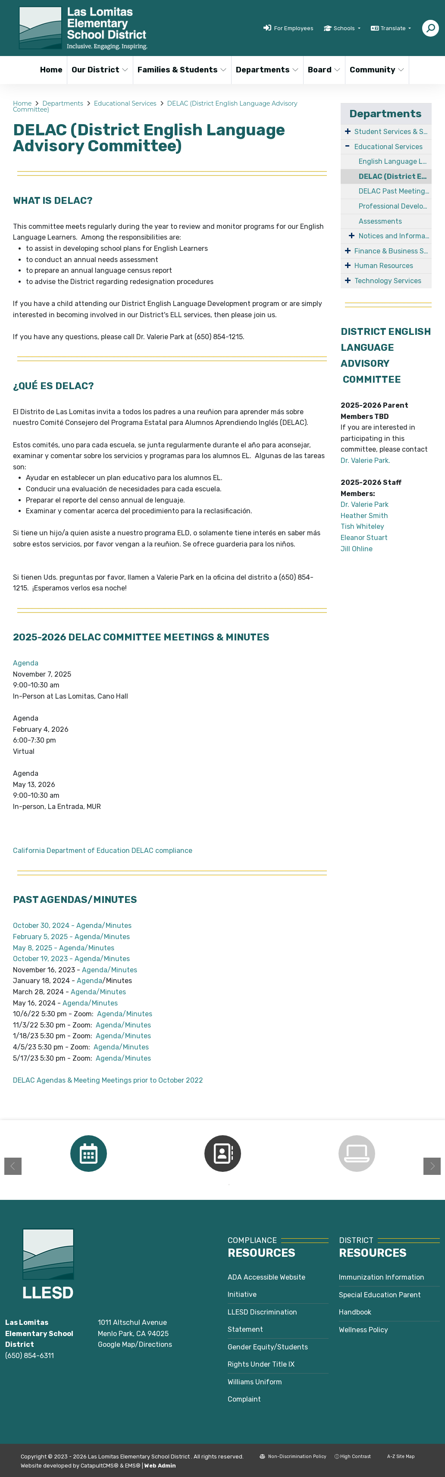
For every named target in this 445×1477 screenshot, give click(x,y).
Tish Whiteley (362, 526)
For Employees (293, 28)
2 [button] (229, 1184)
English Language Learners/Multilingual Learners (395, 161)
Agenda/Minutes (109, 970)
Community (376, 70)
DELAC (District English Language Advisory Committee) (395, 176)
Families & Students (179, 70)
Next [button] (432, 1166)
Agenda (25, 663)
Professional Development (395, 206)
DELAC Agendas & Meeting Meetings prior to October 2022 (108, 1080)
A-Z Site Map (397, 1456)
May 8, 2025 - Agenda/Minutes (63, 948)
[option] (89, 1153)
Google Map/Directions (135, 1344)
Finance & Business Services (393, 251)
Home (51, 70)
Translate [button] (394, 28)
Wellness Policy (363, 1330)
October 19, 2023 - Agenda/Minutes (71, 959)
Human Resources (383, 266)
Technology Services (387, 281)
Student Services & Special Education (393, 132)
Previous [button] (13, 1166)
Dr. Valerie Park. (366, 460)
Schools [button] (345, 28)
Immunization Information (381, 1277)
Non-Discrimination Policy (293, 1456)
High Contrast (355, 1456)
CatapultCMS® (100, 1465)
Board (324, 70)
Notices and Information (395, 236)
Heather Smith (364, 516)
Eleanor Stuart (364, 538)
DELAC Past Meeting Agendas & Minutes (395, 191)
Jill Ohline (357, 549)
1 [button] (216, 1184)
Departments (266, 70)
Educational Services (125, 103)
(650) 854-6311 (29, 1356)
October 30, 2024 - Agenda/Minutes (72, 925)
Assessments (380, 221)
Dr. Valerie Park (365, 504)
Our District (99, 70)
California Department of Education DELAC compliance (102, 850)
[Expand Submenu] (348, 131)
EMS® (133, 1465)
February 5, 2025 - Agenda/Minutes (71, 937)
